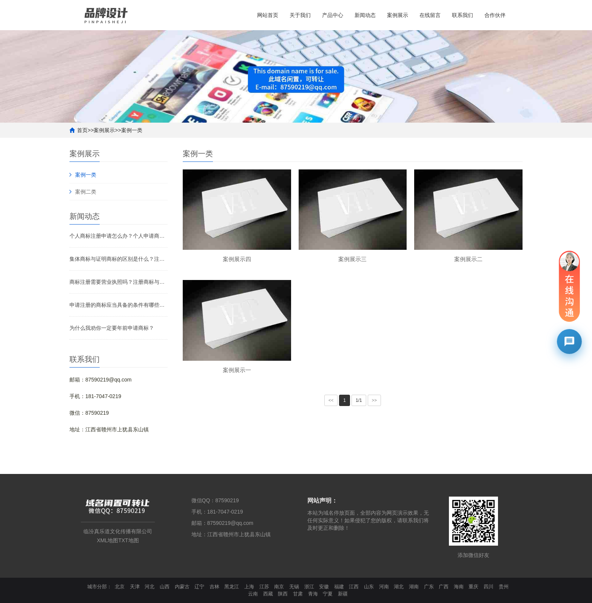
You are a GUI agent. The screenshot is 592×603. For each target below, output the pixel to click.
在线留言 (430, 15)
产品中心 (332, 15)
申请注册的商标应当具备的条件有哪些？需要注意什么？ (118, 305)
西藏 (268, 594)
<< (331, 400)
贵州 (504, 586)
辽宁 (199, 586)
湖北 (399, 586)
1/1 (359, 400)
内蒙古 (182, 586)
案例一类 (131, 130)
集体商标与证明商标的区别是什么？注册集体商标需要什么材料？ (118, 259)
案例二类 (85, 192)
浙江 (309, 586)
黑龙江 (231, 586)
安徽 (324, 586)
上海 (249, 586)
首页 (82, 130)
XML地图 (107, 540)
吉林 (214, 586)
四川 (488, 586)
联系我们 (462, 15)
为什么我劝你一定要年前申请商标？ (111, 328)
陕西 (283, 594)
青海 (313, 594)
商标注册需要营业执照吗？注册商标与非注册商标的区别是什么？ (118, 282)
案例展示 (397, 15)
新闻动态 (365, 15)
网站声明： (322, 500)
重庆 (473, 586)
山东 (369, 586)
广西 (444, 586)
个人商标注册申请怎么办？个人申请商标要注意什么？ (118, 236)
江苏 (264, 586)
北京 (120, 586)
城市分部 (97, 586)
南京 (279, 586)
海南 (459, 586)
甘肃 (298, 594)
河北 (149, 586)
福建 (339, 586)
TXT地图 (128, 540)
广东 (429, 586)
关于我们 (300, 15)
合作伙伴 (495, 15)
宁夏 (328, 594)
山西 (165, 586)
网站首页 (267, 15)
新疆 (343, 594)
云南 (253, 594)
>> (374, 400)
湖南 (414, 586)
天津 (135, 586)
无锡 (294, 586)
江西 (354, 586)
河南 (384, 586)
